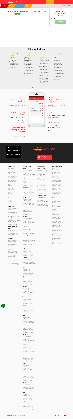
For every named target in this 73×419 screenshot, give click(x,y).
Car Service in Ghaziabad (27, 228)
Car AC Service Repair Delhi (28, 212)
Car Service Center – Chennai (28, 204)
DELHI (17, 54)
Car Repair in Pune (26, 395)
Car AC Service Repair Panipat (28, 388)
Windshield (10, 204)
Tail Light (9, 197)
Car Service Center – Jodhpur (28, 303)
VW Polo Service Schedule (12, 221)
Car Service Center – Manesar (28, 332)
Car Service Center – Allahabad (13, 256)
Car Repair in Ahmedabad (12, 241)
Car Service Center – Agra (12, 236)
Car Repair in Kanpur (27, 309)
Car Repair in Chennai (27, 200)
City (63, 1)
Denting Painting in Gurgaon (28, 252)
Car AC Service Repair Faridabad (29, 222)
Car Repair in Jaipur (26, 280)
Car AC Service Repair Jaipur (28, 282)
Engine (9, 198)
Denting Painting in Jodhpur (28, 300)
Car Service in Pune (26, 394)
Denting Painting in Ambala (13, 263)
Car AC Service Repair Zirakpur (28, 407)
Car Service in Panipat (27, 384)
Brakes (9, 190)
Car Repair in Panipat (27, 386)
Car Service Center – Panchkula (28, 380)
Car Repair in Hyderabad (27, 261)
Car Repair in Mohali (26, 337)
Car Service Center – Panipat (28, 389)
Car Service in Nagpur (27, 355)
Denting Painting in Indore (28, 271)
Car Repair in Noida (26, 366)
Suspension (10, 193)
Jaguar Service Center (41, 186)
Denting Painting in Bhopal (28, 182)
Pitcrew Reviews (36, 49)
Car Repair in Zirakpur (27, 405)
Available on (44, 157)
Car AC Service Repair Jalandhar (29, 292)
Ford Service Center (41, 171)
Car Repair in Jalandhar (27, 289)
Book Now (50, 1)
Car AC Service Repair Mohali (28, 340)
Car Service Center (11, 172)
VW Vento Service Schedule (13, 223)
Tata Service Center (41, 178)
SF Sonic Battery (11, 188)
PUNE (62, 53)
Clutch (9, 192)
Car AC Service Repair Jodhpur (28, 302)
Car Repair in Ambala (12, 262)
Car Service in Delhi (26, 208)
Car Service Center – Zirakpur (28, 409)
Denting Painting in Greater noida (29, 240)
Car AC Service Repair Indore (28, 273)
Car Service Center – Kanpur (28, 313)
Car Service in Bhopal (27, 180)
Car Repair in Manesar (27, 328)
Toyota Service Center (41, 179)
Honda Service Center (41, 173)
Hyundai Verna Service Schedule (14, 217)
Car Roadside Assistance (12, 181)
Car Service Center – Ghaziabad (29, 233)
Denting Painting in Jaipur (27, 281)
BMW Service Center (41, 185)
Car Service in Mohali (27, 336)
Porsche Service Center (41, 190)
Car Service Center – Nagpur (28, 361)
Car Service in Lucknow (27, 317)
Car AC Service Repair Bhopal (28, 184)
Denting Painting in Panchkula (28, 377)
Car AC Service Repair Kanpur (28, 311)
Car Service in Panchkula (27, 375)
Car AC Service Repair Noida (28, 369)
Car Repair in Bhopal (26, 181)
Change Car (68, 6)
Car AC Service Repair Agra (13, 234)
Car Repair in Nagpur (27, 357)
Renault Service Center (41, 177)
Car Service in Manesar (27, 326)
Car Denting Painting (12, 177)
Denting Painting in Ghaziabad (28, 230)
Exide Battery (10, 185)
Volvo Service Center (41, 193)
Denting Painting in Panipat (28, 387)
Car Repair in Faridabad (27, 219)
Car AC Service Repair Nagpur (28, 359)
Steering (9, 200)
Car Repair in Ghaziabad (27, 229)
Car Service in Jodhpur (27, 298)
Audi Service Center (41, 184)
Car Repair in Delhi (26, 210)
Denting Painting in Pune (27, 396)
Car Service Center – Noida (28, 370)
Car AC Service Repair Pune (28, 398)
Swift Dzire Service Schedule (13, 212)
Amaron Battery (11, 186)
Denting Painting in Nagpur (28, 358)
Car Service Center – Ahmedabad (14, 246)
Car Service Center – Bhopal (28, 185)
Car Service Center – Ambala (13, 266)
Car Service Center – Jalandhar (28, 293)
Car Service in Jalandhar (27, 288)
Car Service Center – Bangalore (28, 175)
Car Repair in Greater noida (28, 239)
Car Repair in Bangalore (27, 171)
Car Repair (10, 175)
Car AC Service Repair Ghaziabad (29, 232)
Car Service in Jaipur (26, 278)
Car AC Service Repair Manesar (28, 330)
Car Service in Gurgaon (27, 250)
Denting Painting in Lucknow (28, 320)
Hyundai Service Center (41, 174)
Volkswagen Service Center (42, 192)
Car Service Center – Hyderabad (29, 264)
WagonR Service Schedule (12, 208)
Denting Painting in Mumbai (28, 348)
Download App (10, 171)
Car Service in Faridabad (27, 218)
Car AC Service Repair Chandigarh (29, 193)
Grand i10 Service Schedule (13, 215)
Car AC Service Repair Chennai (28, 203)
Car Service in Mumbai (27, 346)
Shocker (9, 194)
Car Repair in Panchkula (27, 376)
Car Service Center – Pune (27, 399)
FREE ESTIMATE (3, 308)
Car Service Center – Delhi (27, 214)
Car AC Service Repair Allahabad (14, 255)
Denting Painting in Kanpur (28, 310)
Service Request (11, 168)
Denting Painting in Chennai (28, 202)
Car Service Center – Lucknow (28, 322)
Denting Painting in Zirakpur (28, 406)
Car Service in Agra (11, 230)
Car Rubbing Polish (11, 180)
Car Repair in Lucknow (27, 318)
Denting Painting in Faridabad (28, 221)
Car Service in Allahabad (12, 251)
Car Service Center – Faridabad (28, 223)
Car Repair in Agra (11, 232)
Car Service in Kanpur (27, 307)
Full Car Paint (10, 182)
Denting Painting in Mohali (28, 339)
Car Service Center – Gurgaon (28, 255)
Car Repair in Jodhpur (27, 299)
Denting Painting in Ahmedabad (14, 242)
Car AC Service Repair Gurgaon (28, 254)
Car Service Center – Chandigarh (29, 195)
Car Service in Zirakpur (27, 403)
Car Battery (10, 184)
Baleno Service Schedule (12, 213)
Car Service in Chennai (27, 199)
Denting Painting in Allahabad (13, 253)
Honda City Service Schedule (13, 219)
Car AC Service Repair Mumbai (28, 350)
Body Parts (10, 202)
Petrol (17, 14)
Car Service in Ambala (12, 260)
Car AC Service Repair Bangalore (29, 174)
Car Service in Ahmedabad (13, 240)
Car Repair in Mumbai (27, 347)
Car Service (10, 173)
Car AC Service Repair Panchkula (29, 379)
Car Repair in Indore (26, 270)
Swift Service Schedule (12, 211)
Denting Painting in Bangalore (28, 173)
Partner (43, 1)
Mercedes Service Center (42, 189)
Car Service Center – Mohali (28, 341)
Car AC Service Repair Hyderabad (29, 263)
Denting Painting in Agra (12, 233)
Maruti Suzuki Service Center (42, 175)
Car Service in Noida (26, 365)
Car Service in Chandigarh (27, 189)
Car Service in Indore (26, 269)
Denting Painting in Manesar (28, 329)
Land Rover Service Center (42, 188)
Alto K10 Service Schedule (12, 209)
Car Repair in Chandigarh (27, 191)
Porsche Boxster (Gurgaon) (60, 13)
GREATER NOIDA (45, 54)
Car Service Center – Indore (28, 274)
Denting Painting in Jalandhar (28, 291)
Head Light (10, 196)
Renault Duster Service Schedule (14, 220)
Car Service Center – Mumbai (28, 351)
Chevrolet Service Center (42, 170)
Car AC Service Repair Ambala (13, 264)
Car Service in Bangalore (27, 170)
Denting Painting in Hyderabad (28, 262)
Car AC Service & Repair (12, 176)
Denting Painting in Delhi (27, 211)
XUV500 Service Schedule (12, 224)
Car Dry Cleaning (11, 179)
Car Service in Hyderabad (27, 259)
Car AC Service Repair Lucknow (28, 321)
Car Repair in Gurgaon (27, 251)
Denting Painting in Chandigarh (28, 192)
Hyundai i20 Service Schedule (13, 216)
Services (57, 1)
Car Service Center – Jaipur (28, 284)
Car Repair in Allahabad (12, 252)
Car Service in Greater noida (28, 237)
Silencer (9, 201)
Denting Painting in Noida (27, 368)
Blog (39, 1)
